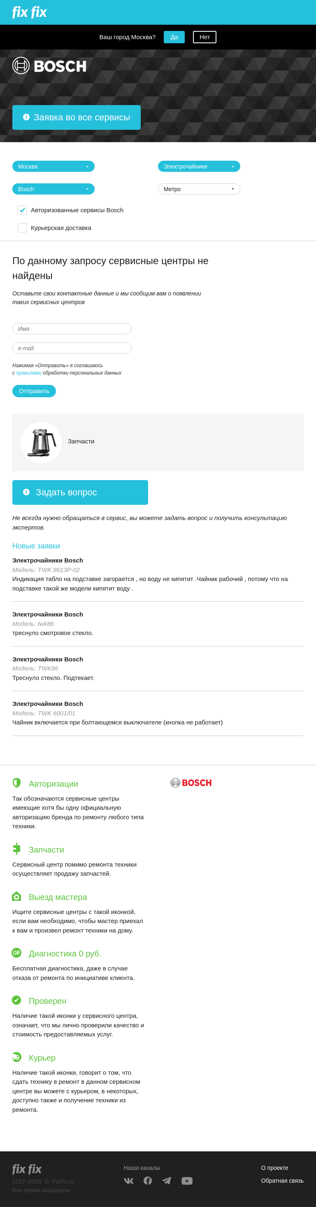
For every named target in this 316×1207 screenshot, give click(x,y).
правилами (28, 373)
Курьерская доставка (61, 227)
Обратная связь (282, 1180)
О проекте (274, 1168)
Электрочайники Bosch (47, 560)
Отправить (34, 390)
